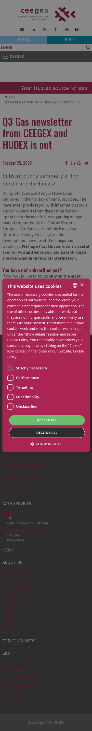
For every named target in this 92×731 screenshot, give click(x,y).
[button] (46, 444)
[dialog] (46, 365)
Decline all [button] (46, 433)
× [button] (82, 285)
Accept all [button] (47, 420)
